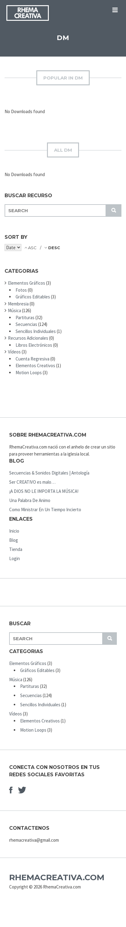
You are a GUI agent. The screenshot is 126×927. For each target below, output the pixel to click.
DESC (53, 247)
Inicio (14, 531)
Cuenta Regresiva (32, 359)
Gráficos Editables (33, 297)
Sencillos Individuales (36, 331)
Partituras (25, 317)
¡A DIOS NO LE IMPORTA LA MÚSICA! (43, 491)
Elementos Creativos (35, 365)
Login (14, 558)
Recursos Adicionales (28, 338)
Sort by (16, 237)
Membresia (18, 304)
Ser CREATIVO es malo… (32, 482)
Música (14, 310)
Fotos (21, 290)
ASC (32, 247)
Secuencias (26, 324)
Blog (13, 540)
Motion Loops (29, 372)
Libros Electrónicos (34, 345)
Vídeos (14, 352)
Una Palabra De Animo (29, 500)
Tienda (15, 549)
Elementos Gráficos (26, 283)
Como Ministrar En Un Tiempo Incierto (45, 509)
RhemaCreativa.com (56, 877)
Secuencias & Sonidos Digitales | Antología (49, 473)
